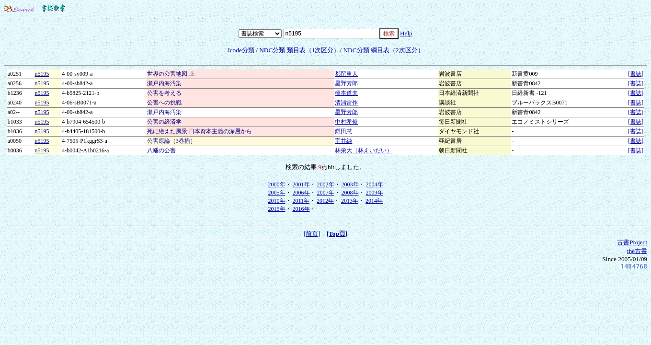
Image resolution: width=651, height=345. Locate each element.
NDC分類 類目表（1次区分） (299, 50)
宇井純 (343, 141)
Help (406, 33)
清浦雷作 (346, 102)
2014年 (374, 200)
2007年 (325, 192)
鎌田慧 (343, 131)
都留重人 (346, 73)
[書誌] (635, 73)
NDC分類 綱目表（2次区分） (383, 50)
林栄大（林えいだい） (363, 150)
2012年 (325, 200)
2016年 (301, 209)
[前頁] (312, 233)
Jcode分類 (240, 50)
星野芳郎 (346, 83)
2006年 (301, 192)
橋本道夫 (346, 93)
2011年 (301, 200)
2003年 (350, 184)
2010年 (277, 200)
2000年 (277, 184)
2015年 (277, 209)
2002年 (325, 184)
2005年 (277, 192)
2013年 (349, 200)
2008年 (350, 192)
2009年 (374, 192)
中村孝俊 (346, 121)
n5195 (41, 73)
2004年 (374, 184)
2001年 (301, 184)
